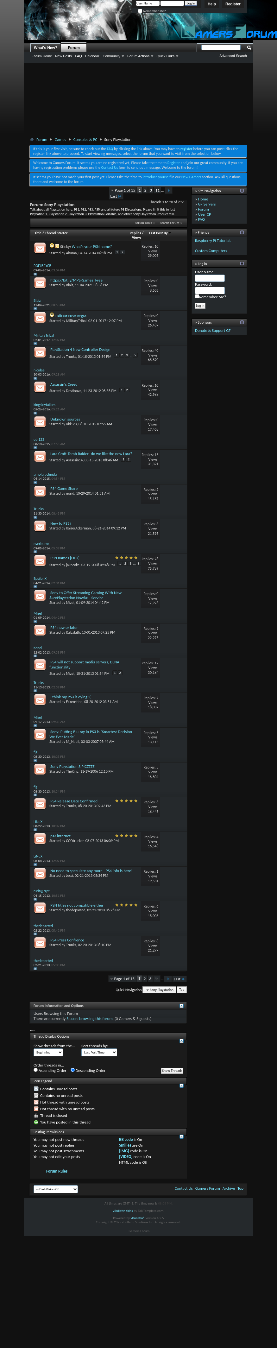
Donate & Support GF (213, 330)
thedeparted (75, 910)
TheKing (72, 771)
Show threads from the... (54, 1045)
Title (38, 233)
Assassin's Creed (64, 384)
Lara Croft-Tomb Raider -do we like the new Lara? (91, 453)
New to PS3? (60, 523)
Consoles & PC (85, 139)
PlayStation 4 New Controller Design (80, 349)
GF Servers (207, 204)
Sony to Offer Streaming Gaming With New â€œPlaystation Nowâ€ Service (85, 595)
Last (116, 196)
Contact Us (109, 167)
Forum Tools (143, 223)
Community (111, 56)
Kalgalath (73, 632)
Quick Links (165, 56)
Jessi (69, 875)
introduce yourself (156, 177)
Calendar (92, 56)
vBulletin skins (123, 1211)
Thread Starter (56, 233)
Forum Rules (56, 1171)
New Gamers (191, 177)
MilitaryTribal (76, 321)
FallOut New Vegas (70, 315)
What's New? (45, 48)
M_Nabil (72, 741)
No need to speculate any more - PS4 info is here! (91, 870)
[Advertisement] (138, 101)
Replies (135, 233)
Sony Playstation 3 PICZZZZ (72, 766)
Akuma (71, 253)
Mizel (70, 602)
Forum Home (42, 56)
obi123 (71, 424)
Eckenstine (74, 701)
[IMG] (124, 1151)
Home (203, 199)
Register (233, 4)
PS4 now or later (64, 627)
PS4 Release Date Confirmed (74, 801)
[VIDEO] (126, 1156)
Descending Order (88, 1070)
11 (157, 190)
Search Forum (169, 223)
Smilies (125, 1145)
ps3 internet (60, 835)
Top (181, 990)
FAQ (78, 56)
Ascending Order (50, 1070)
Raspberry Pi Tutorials (213, 240)
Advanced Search (233, 56)
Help (212, 4)
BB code (126, 1139)
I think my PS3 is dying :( (70, 696)
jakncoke (73, 565)
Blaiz (69, 285)
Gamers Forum (207, 1188)
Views (137, 237)
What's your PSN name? (92, 246)
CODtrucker (75, 841)
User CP (204, 214)
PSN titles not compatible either (77, 905)
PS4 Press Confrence (67, 940)
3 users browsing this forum (89, 1018)
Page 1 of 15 (125, 190)
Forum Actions (138, 56)
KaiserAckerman (78, 528)
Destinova (73, 391)
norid (70, 493)
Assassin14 (74, 460)
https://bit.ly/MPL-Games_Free (76, 280)
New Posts (63, 56)
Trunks (71, 356)
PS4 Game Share (64, 488)
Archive (229, 1188)
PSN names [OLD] (64, 557)
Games (60, 139)
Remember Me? (152, 11)
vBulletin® (137, 1218)
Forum (74, 48)
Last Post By (160, 233)
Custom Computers (211, 250)
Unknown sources (65, 419)
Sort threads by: (94, 1045)
